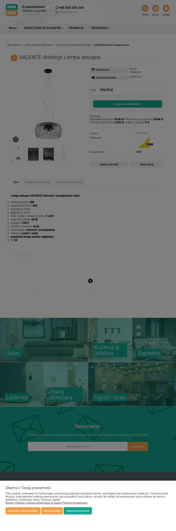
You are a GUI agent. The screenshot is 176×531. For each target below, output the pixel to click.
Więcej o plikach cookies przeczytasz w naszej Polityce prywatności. (47, 502)
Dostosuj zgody (52, 510)
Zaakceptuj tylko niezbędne (23, 510)
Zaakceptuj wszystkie (77, 510)
